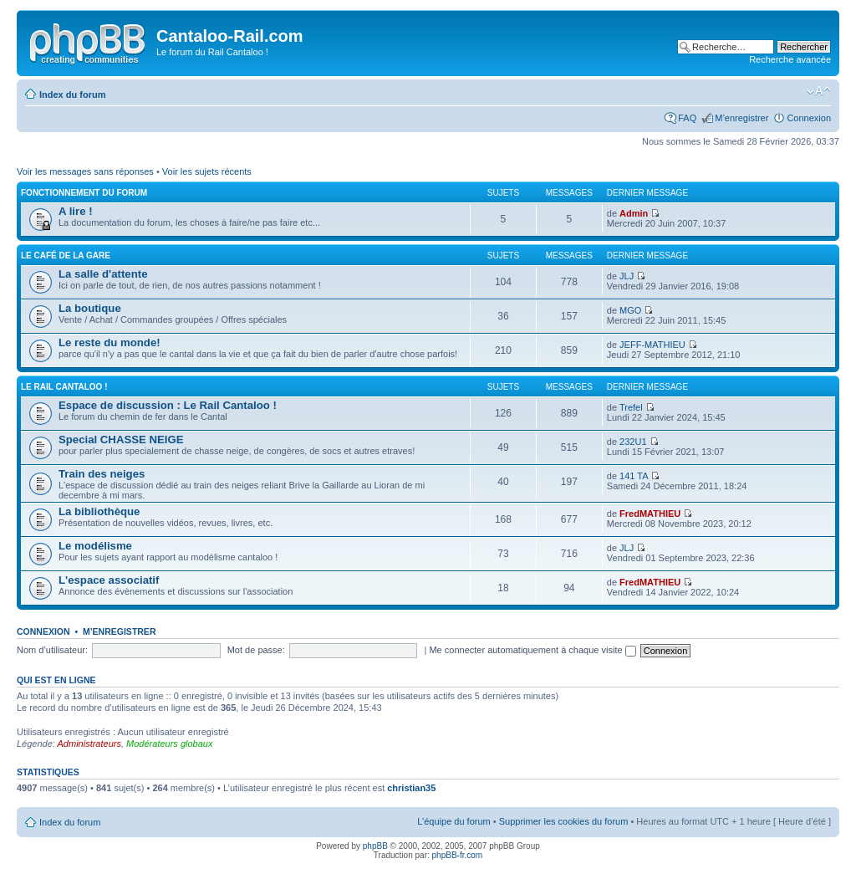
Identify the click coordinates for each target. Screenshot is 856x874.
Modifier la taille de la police (819, 91)
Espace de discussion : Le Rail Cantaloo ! (168, 405)
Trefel (631, 407)
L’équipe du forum (453, 821)
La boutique (90, 308)
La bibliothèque (99, 511)
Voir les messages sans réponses (85, 171)
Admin (633, 213)
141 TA (633, 476)
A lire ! (76, 211)
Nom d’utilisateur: (52, 650)
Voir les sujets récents (207, 171)
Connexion (809, 118)
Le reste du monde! (109, 342)
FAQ (687, 118)
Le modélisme (95, 545)
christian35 (411, 788)
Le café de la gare (65, 255)
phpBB (375, 846)
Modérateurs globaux (169, 744)
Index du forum (72, 94)
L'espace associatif (109, 580)
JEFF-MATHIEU (652, 345)
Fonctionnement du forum (84, 192)
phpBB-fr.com (457, 855)
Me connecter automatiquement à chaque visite (532, 650)
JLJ (626, 276)
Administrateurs (89, 744)
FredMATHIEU (649, 514)
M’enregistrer (741, 118)
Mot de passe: (256, 650)
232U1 (632, 442)
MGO (630, 310)
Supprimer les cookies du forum (564, 821)
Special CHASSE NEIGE (121, 439)
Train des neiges (102, 474)
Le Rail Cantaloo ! (64, 386)
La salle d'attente (103, 274)
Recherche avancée (790, 59)
